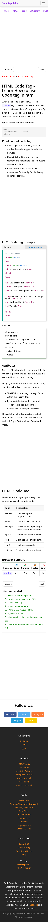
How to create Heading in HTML (22, 599)
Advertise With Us (24, 851)
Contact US (24, 844)
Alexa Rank (24, 800)
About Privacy (24, 847)
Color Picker (24, 811)
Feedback (33, 904)
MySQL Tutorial (24, 778)
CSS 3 (24, 11)
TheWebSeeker (24, 867)
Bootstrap (24, 741)
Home (5, 76)
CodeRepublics (10, 3)
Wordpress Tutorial (24, 774)
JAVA (24, 748)
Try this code (35, 247)
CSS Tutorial (24, 767)
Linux (24, 744)
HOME (6, 11)
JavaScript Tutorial (24, 771)
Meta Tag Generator (24, 807)
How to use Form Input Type (20, 595)
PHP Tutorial (24, 781)
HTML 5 (15, 11)
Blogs (24, 854)
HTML (13, 76)
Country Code (24, 818)
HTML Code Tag (15, 602)
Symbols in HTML (15, 613)
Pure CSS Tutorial (24, 785)
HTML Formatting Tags (18, 606)
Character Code (24, 814)
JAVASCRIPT (35, 11)
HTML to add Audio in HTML (20, 610)
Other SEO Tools (24, 828)
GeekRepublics (24, 864)
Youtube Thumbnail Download (24, 804)
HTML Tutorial (24, 764)
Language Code (24, 825)
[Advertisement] (24, 40)
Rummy (23, 821)
